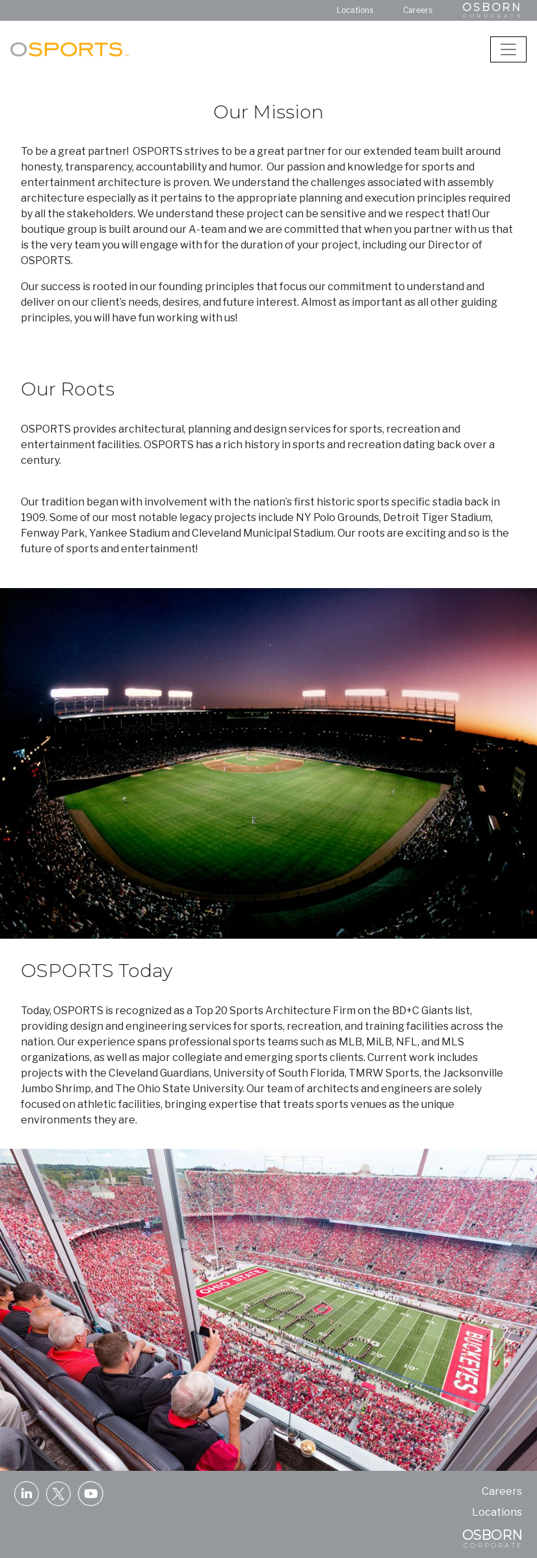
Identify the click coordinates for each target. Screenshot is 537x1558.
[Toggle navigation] (508, 49)
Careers (417, 10)
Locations (355, 10)
